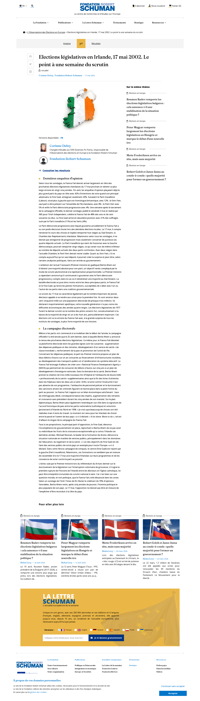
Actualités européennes (112, 660)
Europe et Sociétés (83, 672)
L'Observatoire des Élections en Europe (46, 32)
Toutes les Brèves (109, 672)
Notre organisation (55, 672)
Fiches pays (161, 665)
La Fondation (52, 660)
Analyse (67, 43)
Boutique (138, 22)
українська (146, 630)
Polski (130, 630)
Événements (119, 22)
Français (66, 630)
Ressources (158, 22)
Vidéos (159, 672)
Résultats (96, 43)
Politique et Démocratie (85, 665)
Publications (80, 660)
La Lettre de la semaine (112, 665)
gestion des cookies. (38, 692)
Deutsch (98, 630)
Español (114, 630)
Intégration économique (85, 668)
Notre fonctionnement (57, 665)
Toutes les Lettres (109, 668)
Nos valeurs (52, 668)
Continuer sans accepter (173, 686)
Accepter (173, 693)
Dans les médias (163, 668)
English (82, 630)
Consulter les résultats (54, 170)
